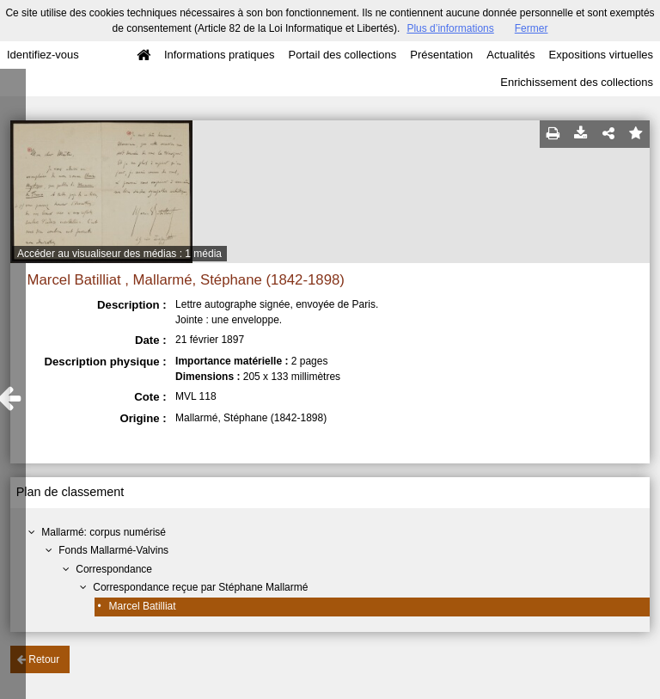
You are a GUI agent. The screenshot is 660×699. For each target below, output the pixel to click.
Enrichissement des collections (576, 82)
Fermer (531, 28)
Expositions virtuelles (601, 54)
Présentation (441, 54)
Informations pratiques (219, 54)
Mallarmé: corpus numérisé (103, 532)
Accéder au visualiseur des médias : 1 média (119, 254)
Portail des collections (343, 54)
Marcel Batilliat (142, 606)
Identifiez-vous (43, 54)
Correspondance (114, 569)
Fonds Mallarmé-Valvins (113, 550)
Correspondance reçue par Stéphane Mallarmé (200, 587)
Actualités (510, 54)
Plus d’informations (449, 28)
